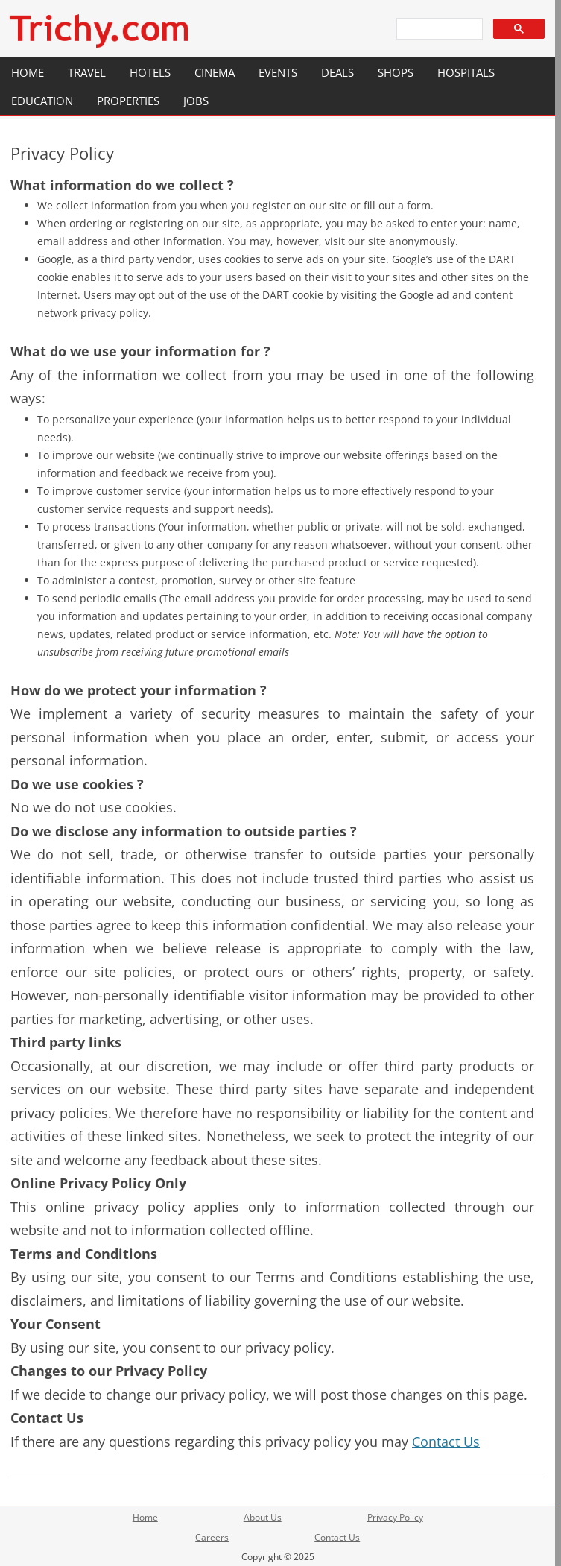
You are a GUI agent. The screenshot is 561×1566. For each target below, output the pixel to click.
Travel (87, 72)
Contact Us (446, 1441)
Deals (337, 72)
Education (42, 100)
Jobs (196, 100)
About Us (263, 1517)
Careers (212, 1537)
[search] (438, 29)
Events (278, 72)
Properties (128, 100)
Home (27, 72)
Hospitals (466, 72)
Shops (395, 72)
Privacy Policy (395, 1517)
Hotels (150, 72)
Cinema (214, 72)
